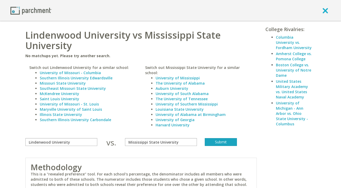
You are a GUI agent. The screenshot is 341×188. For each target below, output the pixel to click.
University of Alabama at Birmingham (191, 114)
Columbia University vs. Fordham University (294, 42)
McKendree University (59, 93)
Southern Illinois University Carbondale (75, 119)
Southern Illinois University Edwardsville (76, 77)
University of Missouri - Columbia (70, 72)
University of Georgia (175, 119)
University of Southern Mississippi (187, 104)
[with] (161, 142)
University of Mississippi (178, 77)
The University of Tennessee (182, 98)
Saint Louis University (59, 98)
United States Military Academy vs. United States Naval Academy (292, 89)
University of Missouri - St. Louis (69, 104)
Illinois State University (61, 114)
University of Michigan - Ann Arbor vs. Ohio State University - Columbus (292, 113)
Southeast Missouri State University (73, 88)
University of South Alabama (182, 93)
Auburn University (172, 88)
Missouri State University (63, 83)
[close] (325, 10)
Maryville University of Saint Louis (71, 109)
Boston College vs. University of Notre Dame (293, 70)
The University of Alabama (180, 83)
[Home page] (31, 10)
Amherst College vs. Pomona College (294, 56)
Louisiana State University (180, 109)
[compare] (61, 142)
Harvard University (173, 124)
